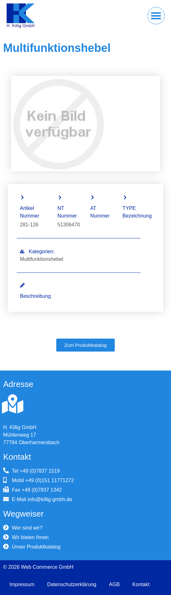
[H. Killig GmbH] (12, 404)
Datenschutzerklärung (71, 584)
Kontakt (141, 584)
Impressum (21, 584)
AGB (114, 584)
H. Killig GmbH (19, 427)
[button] (156, 15)
